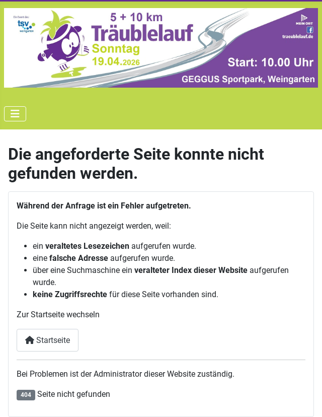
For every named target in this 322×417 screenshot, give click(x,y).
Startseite (47, 340)
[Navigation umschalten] (15, 113)
